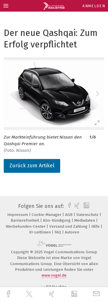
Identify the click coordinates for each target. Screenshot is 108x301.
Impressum (18, 214)
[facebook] (9, 294)
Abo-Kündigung (57, 220)
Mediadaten (85, 220)
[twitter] (30, 294)
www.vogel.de (54, 275)
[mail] (97, 294)
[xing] (52, 294)
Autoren (72, 232)
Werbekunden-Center (26, 226)
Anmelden (93, 5)
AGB (69, 214)
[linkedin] (75, 294)
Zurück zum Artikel (32, 165)
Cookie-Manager (47, 214)
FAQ (58, 232)
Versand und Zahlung (69, 226)
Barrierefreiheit (25, 220)
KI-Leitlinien (40, 232)
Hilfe (96, 226)
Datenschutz (88, 214)
